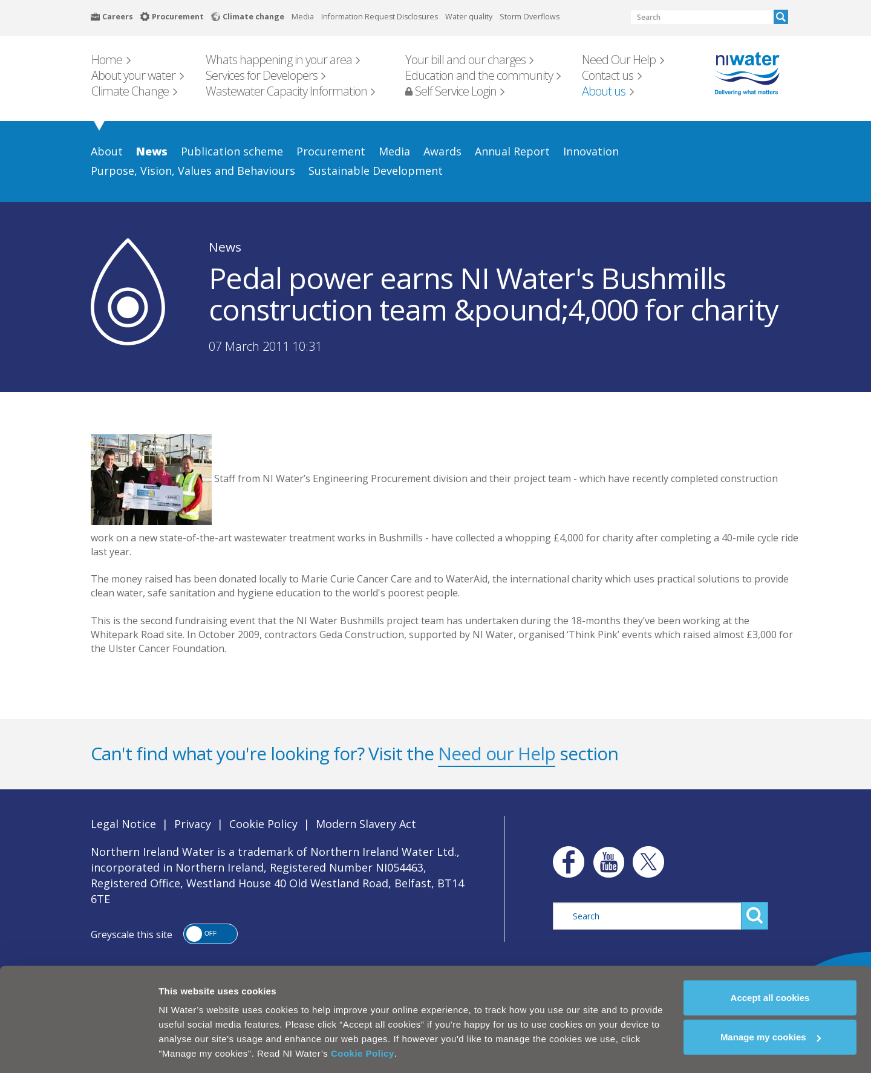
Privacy (192, 824)
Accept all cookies (770, 992)
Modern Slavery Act (366, 824)
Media (303, 16)
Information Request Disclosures (379, 16)
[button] (210, 934)
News (225, 246)
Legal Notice (123, 824)
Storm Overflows (529, 16)
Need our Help (496, 753)
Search (781, 17)
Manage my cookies (770, 1031)
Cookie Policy (362, 1047)
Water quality (468, 16)
